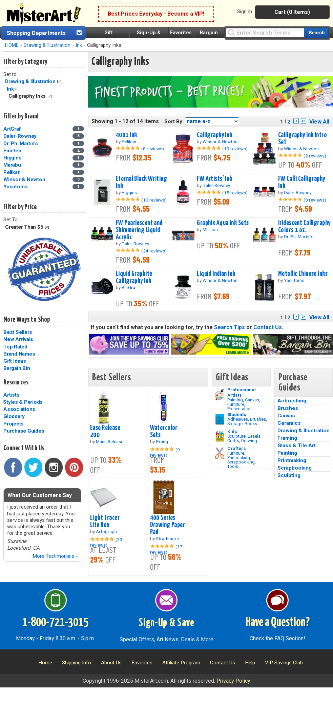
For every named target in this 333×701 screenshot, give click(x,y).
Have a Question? (278, 623)
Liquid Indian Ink (216, 273)
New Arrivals (18, 339)
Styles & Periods (23, 402)
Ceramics (289, 423)
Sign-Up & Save (166, 623)
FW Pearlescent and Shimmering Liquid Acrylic (139, 230)
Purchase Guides (23, 431)
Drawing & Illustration (47, 45)
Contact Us (267, 327)
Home (45, 663)
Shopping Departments (36, 33)
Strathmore (167, 538)
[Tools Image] (220, 453)
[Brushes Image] (220, 419)
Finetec (12, 151)
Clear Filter (59, 81)
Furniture (235, 404)
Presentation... (241, 408)
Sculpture (236, 436)
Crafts (233, 440)
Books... (252, 423)
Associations (19, 409)
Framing (287, 438)
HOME (12, 45)
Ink (79, 45)
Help (250, 663)
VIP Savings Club (284, 663)
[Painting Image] (220, 395)
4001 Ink (126, 135)
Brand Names (19, 354)
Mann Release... (111, 441)
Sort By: (174, 121)
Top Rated (15, 347)
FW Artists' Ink (214, 178)
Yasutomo (15, 187)
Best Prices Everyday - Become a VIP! (156, 14)
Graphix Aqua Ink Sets (223, 223)
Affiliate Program (181, 663)
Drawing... (250, 440)
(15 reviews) (235, 192)
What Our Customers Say (39, 495)
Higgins (12, 158)
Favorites (181, 33)
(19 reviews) (235, 148)
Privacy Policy (233, 681)
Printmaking (238, 457)
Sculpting (288, 475)
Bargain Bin (16, 368)
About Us (111, 663)
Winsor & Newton (24, 179)
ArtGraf (12, 129)
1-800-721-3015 (55, 623)
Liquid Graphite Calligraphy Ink (134, 277)
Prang (162, 441)
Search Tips (229, 327)
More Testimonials (55, 556)
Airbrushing (291, 401)
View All (319, 121)
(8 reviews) (152, 148)
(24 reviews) (154, 250)
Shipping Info (76, 663)
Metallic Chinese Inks (303, 273)
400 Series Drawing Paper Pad (167, 524)
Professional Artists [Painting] (241, 392)
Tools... (234, 466)
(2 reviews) (315, 155)
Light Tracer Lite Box (105, 521)
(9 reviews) (165, 452)
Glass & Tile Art (296, 445)
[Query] (265, 32)
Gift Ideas (14, 361)
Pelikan (11, 172)
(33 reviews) (106, 542)
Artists (11, 395)
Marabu (12, 165)
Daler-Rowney (20, 136)
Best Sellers (17, 332)
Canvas (252, 399)
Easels (254, 436)
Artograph (106, 531)
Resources (15, 382)
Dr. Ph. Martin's (20, 143)
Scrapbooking (241, 462)
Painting (235, 399)
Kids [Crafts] (232, 431)
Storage (235, 423)
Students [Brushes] (236, 414)
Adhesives (237, 419)
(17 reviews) (166, 549)
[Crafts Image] (220, 436)
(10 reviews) (154, 200)
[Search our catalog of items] (316, 32)
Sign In (244, 11)
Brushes (258, 419)
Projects (13, 424)
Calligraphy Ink (214, 135)
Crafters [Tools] (236, 448)
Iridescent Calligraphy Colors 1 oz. (304, 226)
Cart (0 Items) (292, 12)
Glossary (14, 416)
